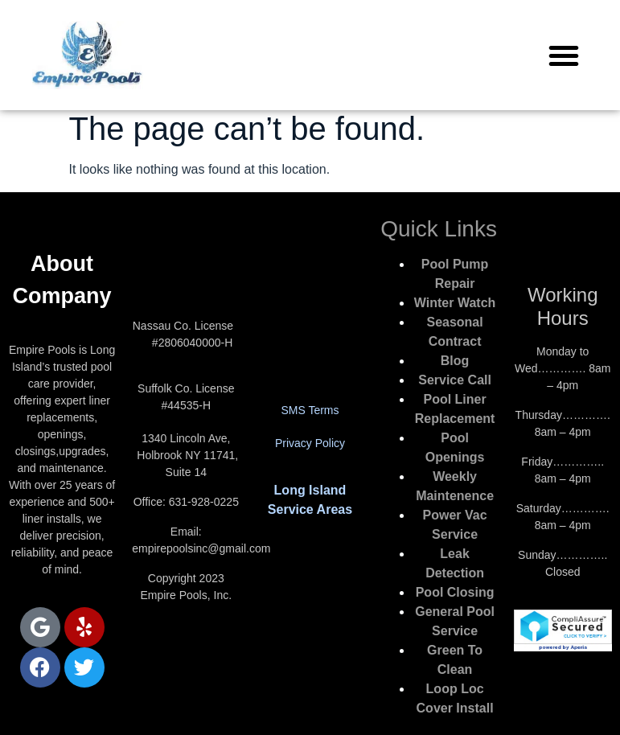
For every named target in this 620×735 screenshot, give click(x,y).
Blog (455, 361)
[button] (564, 55)
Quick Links (438, 228)
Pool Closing (455, 592)
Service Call (454, 380)
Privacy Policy (310, 443)
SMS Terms (310, 410)
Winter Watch (454, 303)
